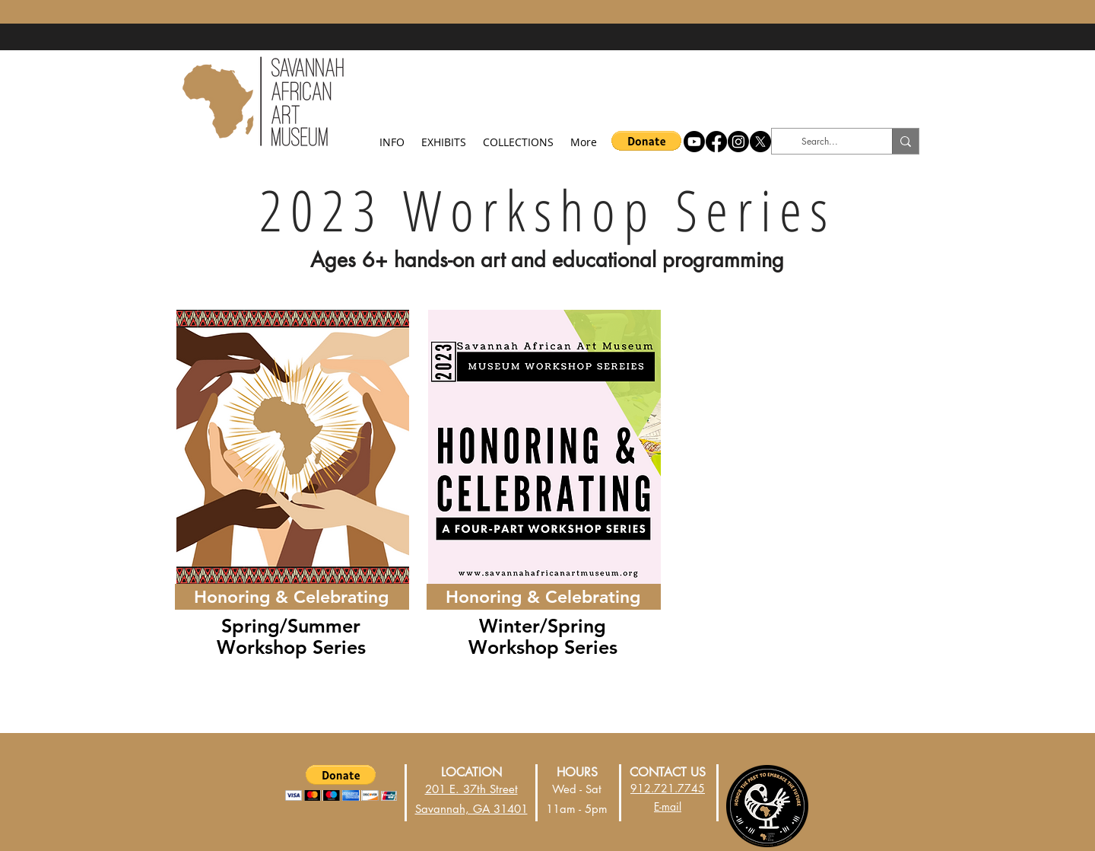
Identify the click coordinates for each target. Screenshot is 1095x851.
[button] (392, 135)
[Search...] (819, 141)
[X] (760, 141)
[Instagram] (738, 141)
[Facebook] (716, 141)
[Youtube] (694, 141)
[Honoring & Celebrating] (291, 597)
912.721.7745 (667, 788)
